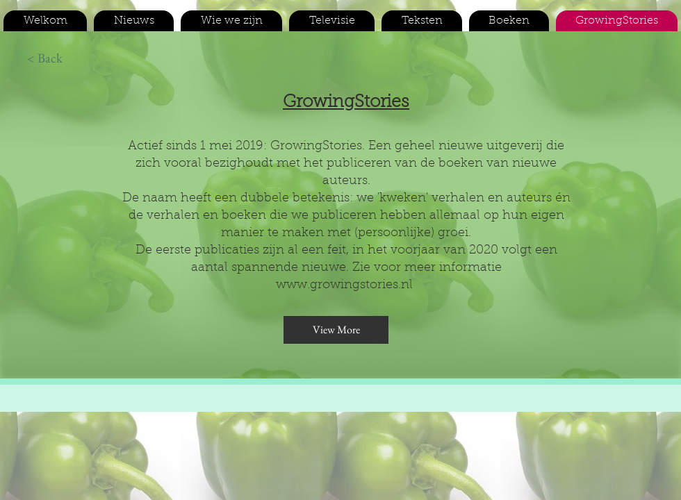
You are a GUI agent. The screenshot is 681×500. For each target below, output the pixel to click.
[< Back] (44, 58)
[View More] (336, 330)
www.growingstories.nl (344, 285)
